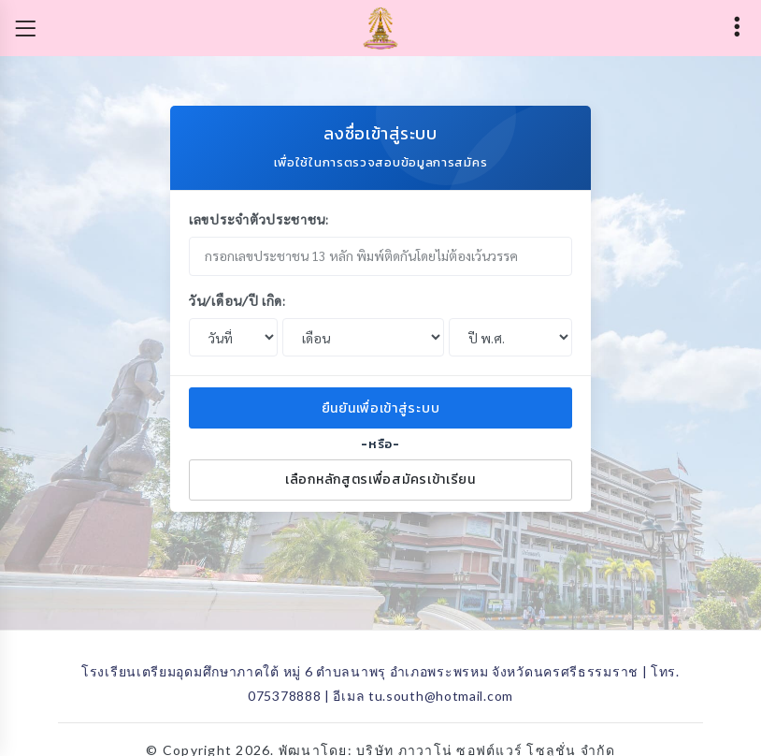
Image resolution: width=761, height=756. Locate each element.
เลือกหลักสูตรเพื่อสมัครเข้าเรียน (380, 479)
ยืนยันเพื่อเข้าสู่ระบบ (381, 408)
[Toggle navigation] (25, 28)
